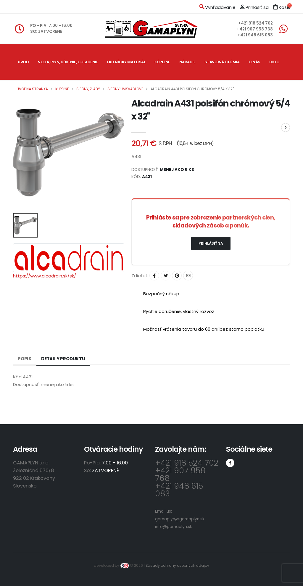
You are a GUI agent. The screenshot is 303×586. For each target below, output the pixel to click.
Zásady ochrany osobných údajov (177, 565)
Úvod (23, 62)
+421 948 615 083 (255, 35)
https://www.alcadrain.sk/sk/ (44, 276)
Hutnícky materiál (126, 62)
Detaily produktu (63, 359)
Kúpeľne (162, 62)
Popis (24, 359)
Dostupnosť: (26, 384)
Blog (274, 62)
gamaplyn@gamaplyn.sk (179, 519)
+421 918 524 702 (255, 23)
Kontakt (27, 98)
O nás (254, 62)
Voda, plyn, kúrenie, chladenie (68, 62)
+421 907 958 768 (255, 29)
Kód (17, 377)
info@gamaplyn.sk (173, 527)
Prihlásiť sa (211, 243)
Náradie (187, 62)
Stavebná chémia (222, 62)
